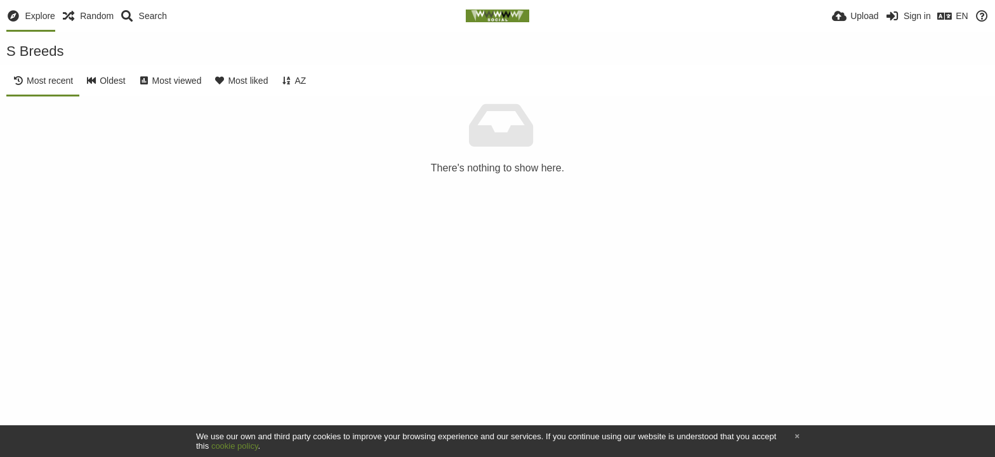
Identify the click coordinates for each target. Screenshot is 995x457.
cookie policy (234, 446)
